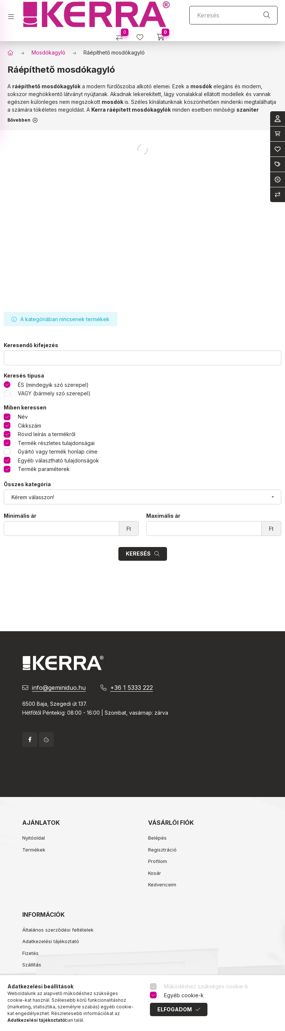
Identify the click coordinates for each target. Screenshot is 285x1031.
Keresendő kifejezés (31, 345)
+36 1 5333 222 (131, 687)
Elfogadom (174, 1009)
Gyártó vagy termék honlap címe (58, 451)
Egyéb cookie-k (184, 995)
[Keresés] (233, 15)
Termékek (33, 850)
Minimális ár (20, 516)
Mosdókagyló (48, 52)
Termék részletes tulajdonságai (56, 443)
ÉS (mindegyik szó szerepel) (53, 385)
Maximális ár (163, 516)
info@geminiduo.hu (59, 687)
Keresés (138, 553)
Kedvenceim (162, 884)
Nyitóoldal (33, 838)
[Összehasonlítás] (122, 34)
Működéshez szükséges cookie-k (206, 986)
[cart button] (163, 34)
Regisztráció (162, 850)
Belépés (157, 838)
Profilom (157, 861)
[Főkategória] (10, 53)
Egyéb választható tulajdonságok (58, 460)
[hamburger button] (13, 14)
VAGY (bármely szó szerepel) (54, 393)
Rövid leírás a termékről (46, 434)
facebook (29, 739)
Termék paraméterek (44, 469)
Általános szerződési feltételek (58, 930)
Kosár (154, 873)
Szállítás (31, 965)
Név (23, 417)
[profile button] (142, 34)
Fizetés (30, 953)
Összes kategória (27, 484)
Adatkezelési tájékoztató (50, 941)
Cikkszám (29, 425)
